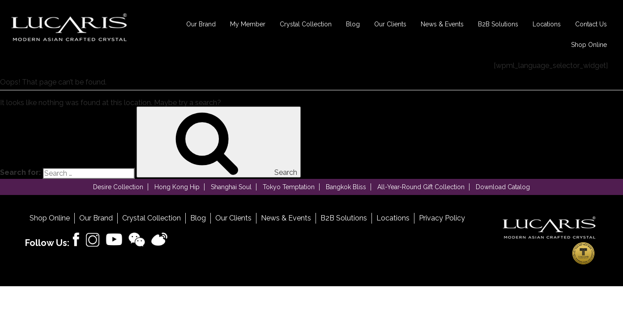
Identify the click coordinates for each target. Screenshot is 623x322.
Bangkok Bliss (346, 187)
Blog (353, 24)
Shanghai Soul (231, 187)
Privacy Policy (442, 218)
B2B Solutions (498, 24)
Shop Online (589, 44)
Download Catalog (503, 187)
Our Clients (390, 24)
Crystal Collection (306, 24)
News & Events (442, 24)
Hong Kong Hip (177, 187)
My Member (247, 24)
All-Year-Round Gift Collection (421, 187)
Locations (547, 24)
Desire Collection (118, 187)
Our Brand (201, 24)
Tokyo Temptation (289, 187)
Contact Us (591, 24)
